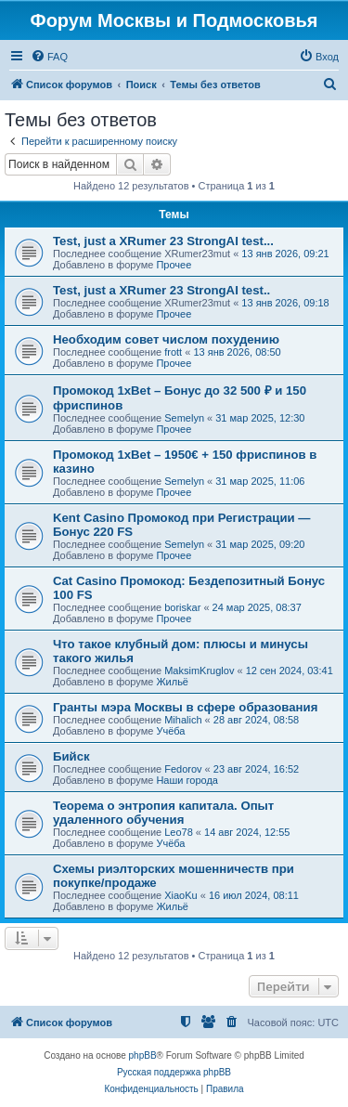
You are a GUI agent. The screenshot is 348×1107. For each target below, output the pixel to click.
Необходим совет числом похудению (166, 339)
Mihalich (182, 719)
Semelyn (184, 417)
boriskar (182, 607)
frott (173, 352)
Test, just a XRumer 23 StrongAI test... (163, 241)
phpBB (143, 1055)
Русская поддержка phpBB (174, 1072)
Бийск (71, 756)
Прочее (173, 264)
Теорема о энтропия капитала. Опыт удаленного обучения (163, 813)
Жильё (172, 681)
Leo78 (178, 832)
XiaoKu (180, 895)
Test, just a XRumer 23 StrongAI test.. (161, 290)
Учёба (170, 730)
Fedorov (182, 769)
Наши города (187, 780)
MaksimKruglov (199, 670)
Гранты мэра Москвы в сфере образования (185, 707)
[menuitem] (49, 57)
